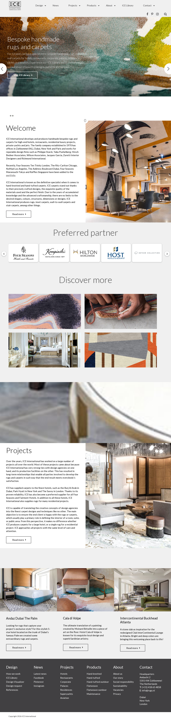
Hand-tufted (93, 677)
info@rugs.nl (148, 690)
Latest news (40, 673)
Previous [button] (3, 68)
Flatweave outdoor (97, 689)
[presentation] (3, 253)
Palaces (64, 685)
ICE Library (127, 5)
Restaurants (66, 677)
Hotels (63, 673)
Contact (147, 5)
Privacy (117, 693)
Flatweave (92, 685)
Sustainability (120, 685)
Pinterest (39, 681)
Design (39, 5)
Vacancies (118, 689)
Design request (14, 685)
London (143, 704)
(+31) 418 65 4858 (151, 687)
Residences (66, 689)
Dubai (143, 697)
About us (117, 673)
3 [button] (13, 115)
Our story (118, 677)
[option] (85, 69)
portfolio (10, 175)
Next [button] (167, 68)
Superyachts (66, 693)
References (12, 689)
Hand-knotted (94, 673)
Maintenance (93, 693)
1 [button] (8, 115)
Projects (72, 5)
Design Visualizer (15, 681)
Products (91, 5)
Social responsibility (123, 681)
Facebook (39, 677)
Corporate (65, 681)
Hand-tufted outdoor (98, 681)
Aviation (64, 697)
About (109, 5)
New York (145, 700)
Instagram (39, 685)
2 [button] (10, 115)
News (56, 5)
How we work (13, 673)
